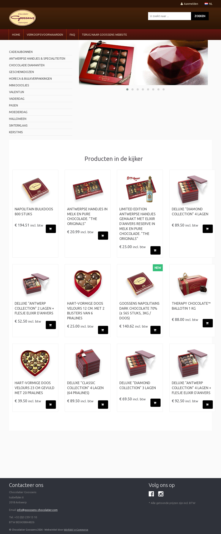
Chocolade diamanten (26, 65)
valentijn (16, 92)
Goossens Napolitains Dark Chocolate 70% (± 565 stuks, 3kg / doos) (139, 310)
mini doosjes (19, 85)
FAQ (72, 34)
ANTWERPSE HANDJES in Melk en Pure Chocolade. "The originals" (87, 216)
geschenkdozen (21, 72)
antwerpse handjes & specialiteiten (37, 58)
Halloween (17, 118)
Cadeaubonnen (21, 52)
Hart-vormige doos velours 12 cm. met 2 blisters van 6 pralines (85, 310)
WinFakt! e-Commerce (76, 529)
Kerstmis (16, 132)
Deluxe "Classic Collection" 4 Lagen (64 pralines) (85, 388)
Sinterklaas (18, 125)
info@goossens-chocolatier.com (37, 509)
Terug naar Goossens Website (104, 34)
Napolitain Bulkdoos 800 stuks (34, 211)
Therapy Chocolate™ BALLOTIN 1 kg (191, 305)
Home (16, 34)
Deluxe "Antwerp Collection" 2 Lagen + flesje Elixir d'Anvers (34, 308)
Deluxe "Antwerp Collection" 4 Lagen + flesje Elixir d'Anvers (191, 388)
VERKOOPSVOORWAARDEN (45, 34)
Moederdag (18, 112)
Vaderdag (16, 98)
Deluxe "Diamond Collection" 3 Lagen (137, 385)
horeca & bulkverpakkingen (30, 78)
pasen (13, 105)
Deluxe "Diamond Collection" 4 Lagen (190, 211)
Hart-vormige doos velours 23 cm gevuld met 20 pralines (34, 388)
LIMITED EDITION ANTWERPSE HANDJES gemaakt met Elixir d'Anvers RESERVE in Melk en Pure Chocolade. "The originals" (137, 224)
